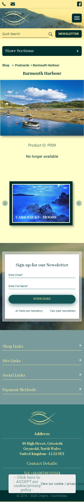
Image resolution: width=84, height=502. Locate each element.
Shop (5, 65)
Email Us (13, 3)
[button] (42, 51)
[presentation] (5, 203)
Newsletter (68, 33)
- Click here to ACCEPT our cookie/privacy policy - (27, 483)
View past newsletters (62, 310)
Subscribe (42, 299)
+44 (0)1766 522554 (4, 4)
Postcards (22, 65)
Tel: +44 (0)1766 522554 (42, 473)
